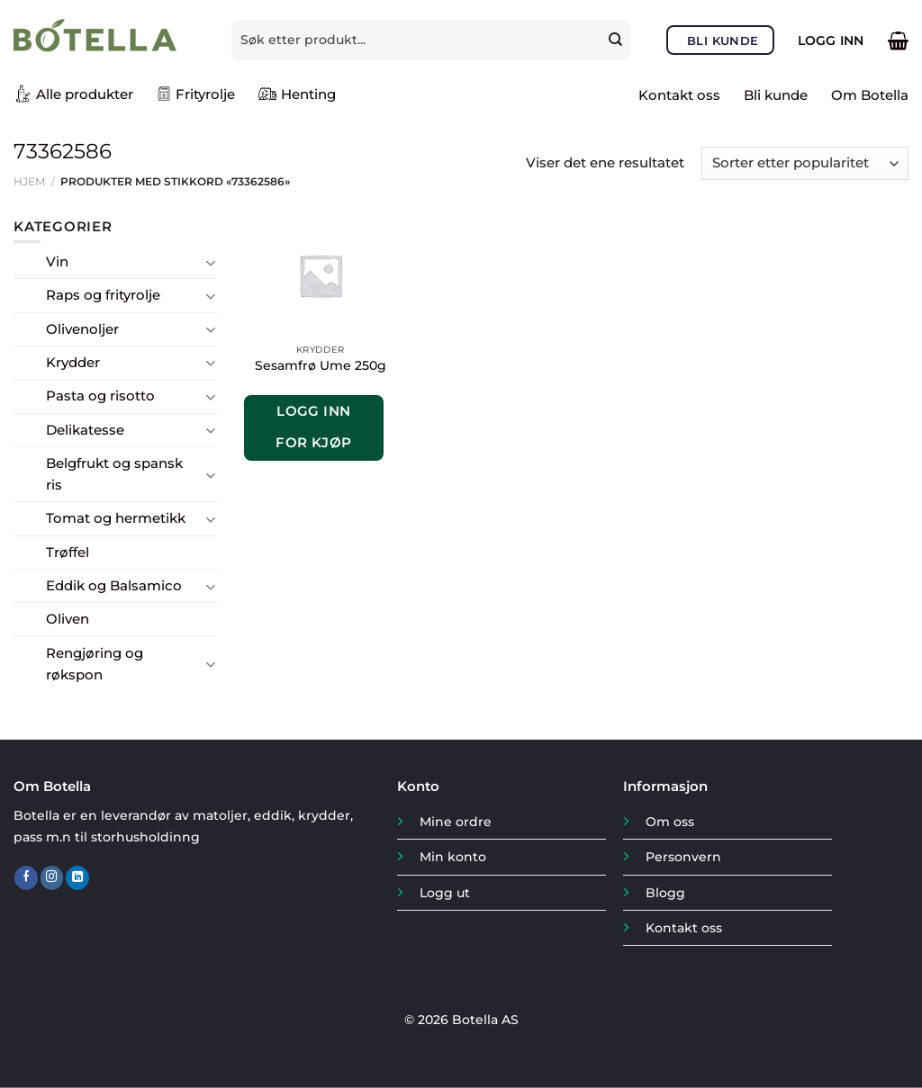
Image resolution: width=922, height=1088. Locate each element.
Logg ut (445, 893)
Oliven (67, 618)
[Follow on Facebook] (26, 878)
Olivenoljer (82, 328)
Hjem (29, 181)
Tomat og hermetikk (115, 517)
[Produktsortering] (804, 163)
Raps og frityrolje (103, 294)
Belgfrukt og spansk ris (114, 473)
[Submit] (618, 39)
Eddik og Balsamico (114, 585)
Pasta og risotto (100, 395)
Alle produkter (73, 94)
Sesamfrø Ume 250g (320, 365)
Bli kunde (776, 94)
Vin (57, 261)
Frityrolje (196, 94)
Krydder (73, 362)
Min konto (453, 857)
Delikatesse (85, 429)
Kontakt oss (679, 94)
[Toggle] (210, 262)
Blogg (665, 893)
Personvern (683, 857)
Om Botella (869, 94)
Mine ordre (456, 821)
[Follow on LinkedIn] (77, 878)
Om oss (670, 821)
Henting (297, 94)
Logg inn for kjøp (314, 427)
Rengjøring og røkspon (94, 663)
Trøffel (67, 552)
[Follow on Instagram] (52, 878)
